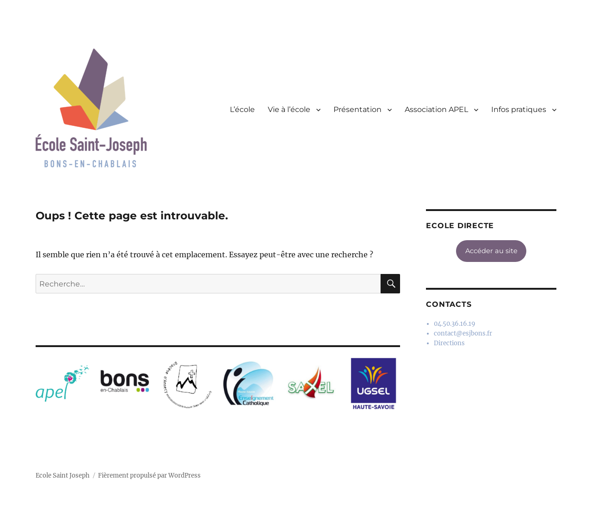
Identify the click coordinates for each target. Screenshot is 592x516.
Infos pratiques (518, 109)
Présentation (357, 109)
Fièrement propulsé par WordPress (149, 475)
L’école (242, 109)
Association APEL (436, 109)
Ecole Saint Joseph (63, 475)
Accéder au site (491, 251)
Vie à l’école (289, 109)
